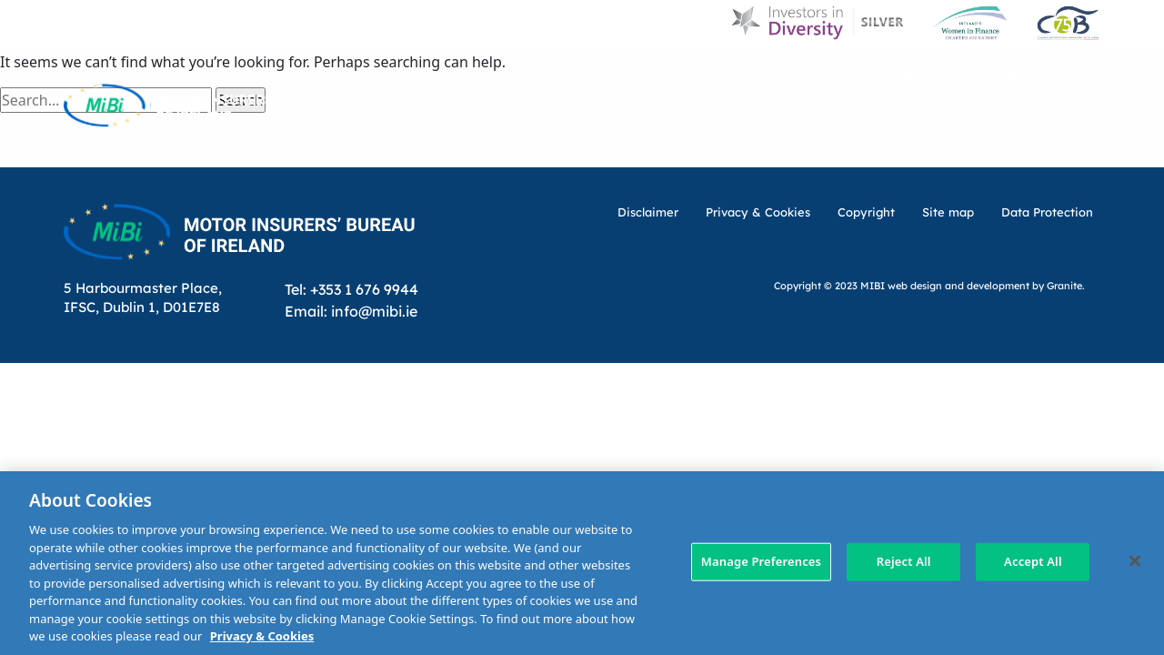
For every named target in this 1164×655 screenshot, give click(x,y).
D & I (506, 75)
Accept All (1033, 561)
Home (447, 75)
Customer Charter (798, 75)
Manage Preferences (761, 561)
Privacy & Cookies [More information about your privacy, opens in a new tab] (262, 636)
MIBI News (669, 75)
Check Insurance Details (851, 143)
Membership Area (1034, 143)
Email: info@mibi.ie (351, 310)
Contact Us (929, 75)
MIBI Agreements (530, 143)
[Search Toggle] (1084, 74)
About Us (577, 75)
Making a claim (675, 143)
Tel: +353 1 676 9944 (351, 288)
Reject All (904, 561)
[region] (582, 563)
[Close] (1135, 561)
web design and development (958, 285)
